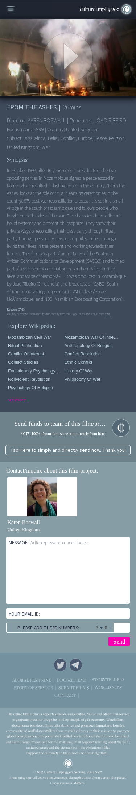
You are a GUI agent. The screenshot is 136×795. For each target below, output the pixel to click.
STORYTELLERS (108, 680)
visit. (108, 314)
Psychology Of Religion (30, 387)
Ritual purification (25, 345)
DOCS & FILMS (71, 680)
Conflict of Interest (26, 354)
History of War (79, 371)
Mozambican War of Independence (92, 337)
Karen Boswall (23, 522)
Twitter (60, 664)
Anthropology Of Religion (89, 345)
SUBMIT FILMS (73, 687)
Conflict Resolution (83, 354)
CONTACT (65, 695)
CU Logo (68, 763)
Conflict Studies (23, 362)
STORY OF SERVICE (33, 687)
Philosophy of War (83, 379)
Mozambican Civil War (29, 337)
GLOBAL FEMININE (31, 680)
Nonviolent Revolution (29, 379)
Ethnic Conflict (78, 362)
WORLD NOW (108, 687)
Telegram (75, 664)
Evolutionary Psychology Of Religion (35, 371)
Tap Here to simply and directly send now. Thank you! (68, 450)
